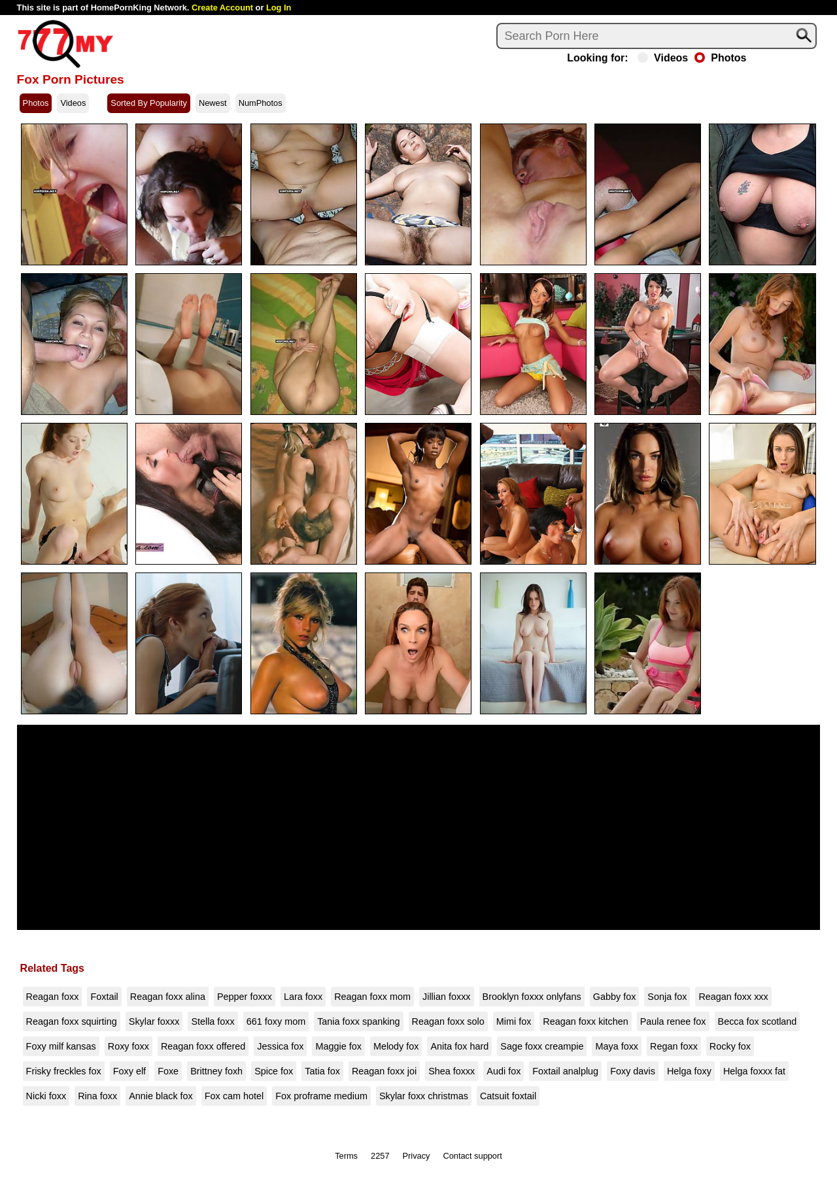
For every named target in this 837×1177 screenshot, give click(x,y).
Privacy (416, 1156)
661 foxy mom (276, 1021)
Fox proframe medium (321, 1096)
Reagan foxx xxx (733, 996)
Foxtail (104, 996)
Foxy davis (632, 1071)
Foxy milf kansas (61, 1046)
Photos (720, 58)
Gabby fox (614, 996)
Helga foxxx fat (754, 1071)
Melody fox (396, 1046)
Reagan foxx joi (384, 1071)
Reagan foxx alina (167, 996)
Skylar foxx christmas (423, 1096)
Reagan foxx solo (448, 1021)
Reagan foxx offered (203, 1046)
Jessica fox (280, 1046)
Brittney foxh (216, 1071)
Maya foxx (616, 1046)
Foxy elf (129, 1071)
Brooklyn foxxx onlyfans (532, 996)
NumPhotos (260, 103)
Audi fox (504, 1071)
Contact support (472, 1156)
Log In (278, 7)
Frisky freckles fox (63, 1071)
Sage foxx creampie (541, 1046)
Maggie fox (338, 1046)
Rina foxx (97, 1096)
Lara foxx (303, 996)
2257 (380, 1156)
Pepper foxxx (244, 996)
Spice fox (273, 1071)
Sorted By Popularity (149, 103)
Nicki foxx (46, 1096)
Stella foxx (212, 1021)
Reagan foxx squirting (71, 1021)
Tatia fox (322, 1071)
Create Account (222, 7)
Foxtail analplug (565, 1071)
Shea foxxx (451, 1071)
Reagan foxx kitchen (585, 1021)
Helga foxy (689, 1071)
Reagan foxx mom (372, 996)
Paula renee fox (673, 1021)
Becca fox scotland (757, 1021)
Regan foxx (674, 1046)
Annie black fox (161, 1096)
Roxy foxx (128, 1046)
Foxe (168, 1071)
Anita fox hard (459, 1046)
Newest (213, 103)
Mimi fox (514, 1021)
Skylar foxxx (154, 1021)
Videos (663, 58)
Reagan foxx (52, 996)
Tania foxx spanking (358, 1021)
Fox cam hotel (234, 1096)
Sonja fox (667, 996)
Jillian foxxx (446, 996)
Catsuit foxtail (508, 1096)
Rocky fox (730, 1046)
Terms (346, 1156)
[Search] (656, 36)
